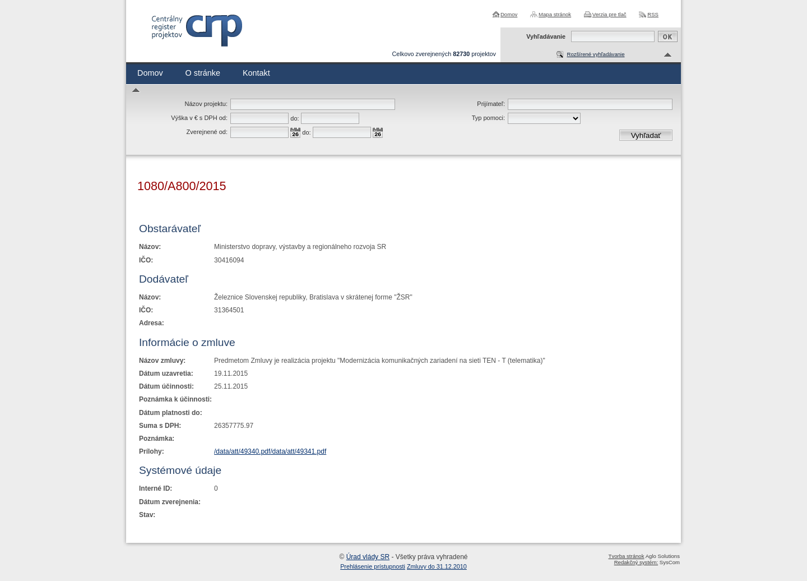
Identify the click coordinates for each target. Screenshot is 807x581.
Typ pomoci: (488, 117)
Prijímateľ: (491, 103)
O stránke (202, 72)
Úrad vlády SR (367, 557)
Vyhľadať (646, 135)
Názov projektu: (206, 103)
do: (294, 118)
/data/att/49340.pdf (242, 451)
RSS (652, 14)
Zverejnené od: (207, 131)
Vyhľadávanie (545, 36)
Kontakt (256, 72)
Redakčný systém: (636, 562)
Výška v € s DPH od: (199, 117)
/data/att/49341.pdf (298, 451)
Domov (508, 14)
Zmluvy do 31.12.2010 (437, 566)
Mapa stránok (555, 14)
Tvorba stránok (626, 556)
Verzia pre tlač (609, 14)
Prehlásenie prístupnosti (372, 566)
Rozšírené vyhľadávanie (595, 54)
